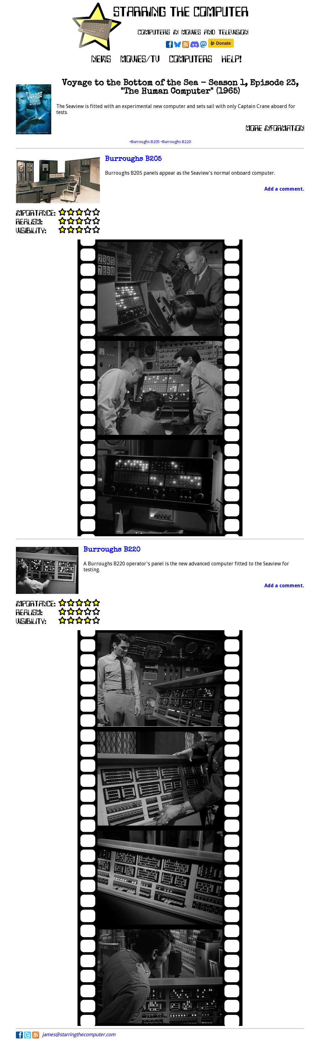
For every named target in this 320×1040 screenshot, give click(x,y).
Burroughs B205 (133, 159)
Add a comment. (284, 189)
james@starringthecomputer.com (78, 1034)
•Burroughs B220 (176, 141)
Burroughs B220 (111, 550)
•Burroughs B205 (145, 141)
